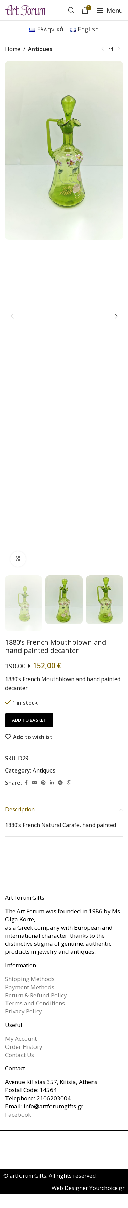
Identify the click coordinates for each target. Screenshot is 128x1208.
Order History (23, 1047)
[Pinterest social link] (43, 783)
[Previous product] (102, 49)
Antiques (40, 49)
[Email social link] (34, 783)
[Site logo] (25, 9)
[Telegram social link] (60, 783)
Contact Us (19, 1055)
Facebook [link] (18, 1114)
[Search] (71, 10)
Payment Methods (29, 987)
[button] (12, 316)
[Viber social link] (69, 783)
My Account (21, 1038)
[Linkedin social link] (52, 783)
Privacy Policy (23, 1011)
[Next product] (119, 49)
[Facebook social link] (26, 783)
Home (12, 49)
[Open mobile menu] (110, 10)
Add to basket (29, 720)
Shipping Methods (30, 979)
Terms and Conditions (35, 1003)
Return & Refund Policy (36, 995)
